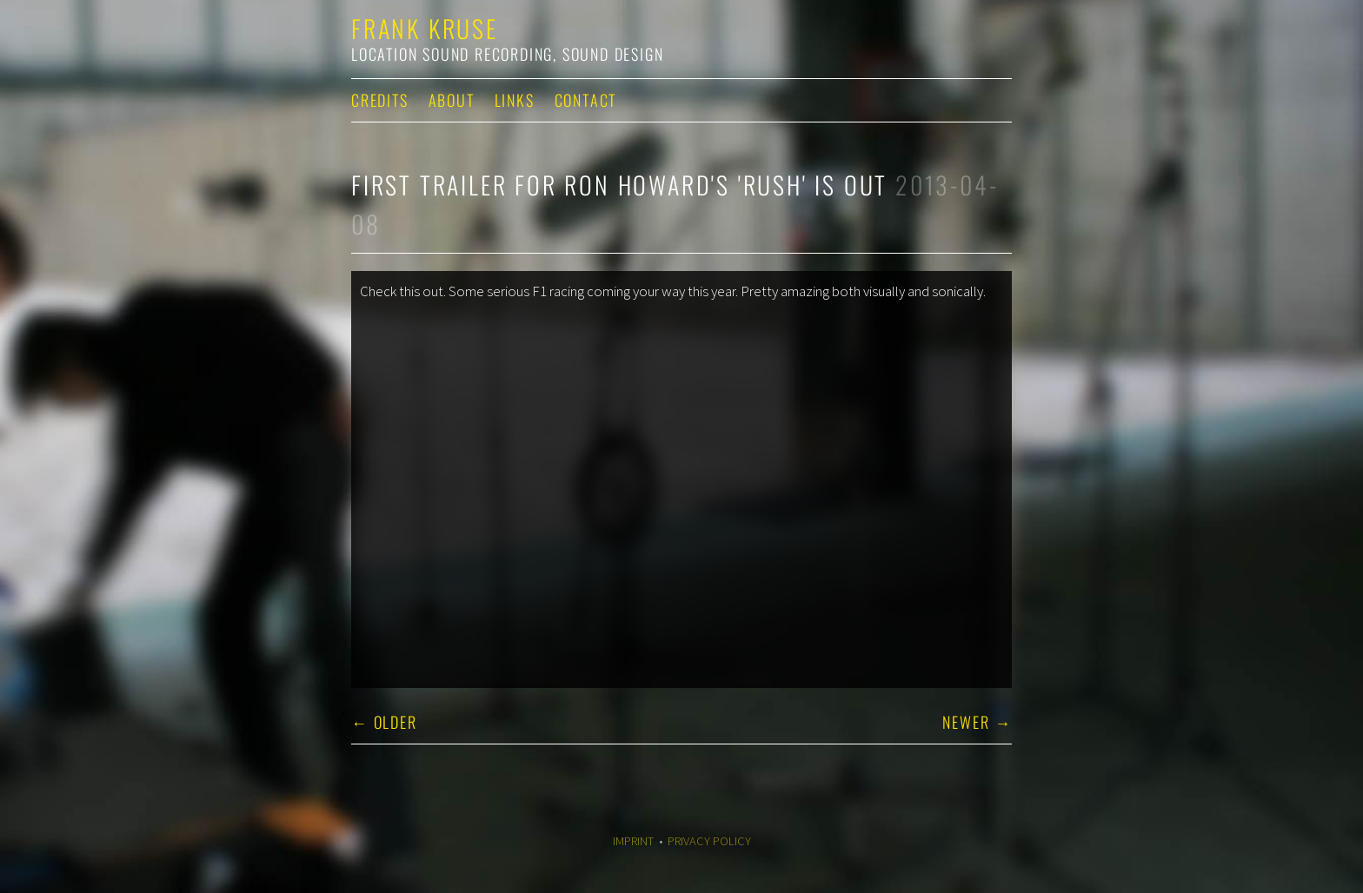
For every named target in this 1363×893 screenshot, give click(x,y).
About (452, 100)
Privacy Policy (709, 841)
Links (515, 100)
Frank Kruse (424, 28)
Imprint (633, 841)
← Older (384, 722)
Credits (380, 100)
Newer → (977, 722)
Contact (586, 100)
